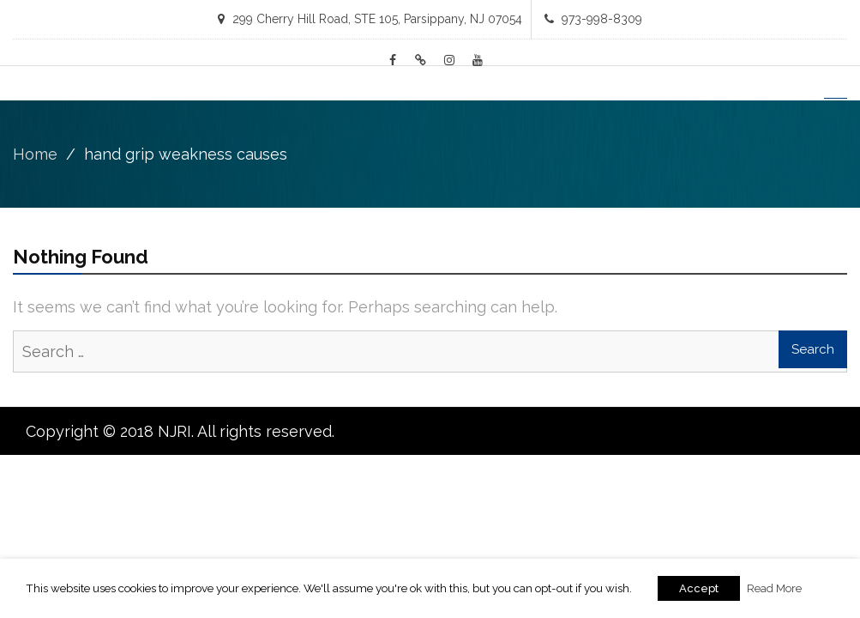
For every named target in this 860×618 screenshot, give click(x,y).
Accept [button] (699, 588)
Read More (774, 588)
